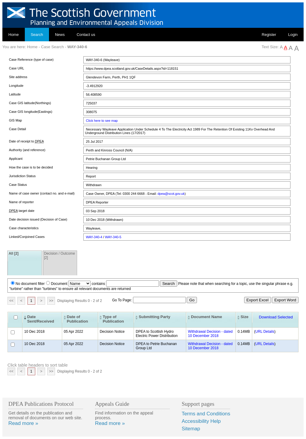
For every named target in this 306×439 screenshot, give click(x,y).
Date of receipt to (26, 141)
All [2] (14, 253)
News (60, 34)
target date (21, 211)
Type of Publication (113, 319)
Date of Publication (77, 319)
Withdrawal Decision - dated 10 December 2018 (210, 333)
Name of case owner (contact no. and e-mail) (42, 193)
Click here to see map (102, 120)
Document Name (206, 317)
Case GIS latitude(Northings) (30, 103)
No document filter (30, 284)
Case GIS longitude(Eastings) (30, 111)
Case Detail (17, 129)
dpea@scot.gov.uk (170, 193)
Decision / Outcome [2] (59, 255)
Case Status (18, 184)
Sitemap (191, 429)
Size (244, 317)
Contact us (85, 34)
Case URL (16, 68)
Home (13, 34)
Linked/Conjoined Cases (27, 237)
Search (37, 34)
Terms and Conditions (206, 414)
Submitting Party (154, 317)
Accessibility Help (201, 421)
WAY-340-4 (94, 237)
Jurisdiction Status (22, 176)
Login (293, 34)
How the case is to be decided (31, 167)
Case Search (52, 47)
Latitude (15, 94)
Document (59, 284)
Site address (18, 77)
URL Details (264, 331)
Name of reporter (21, 202)
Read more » (23, 423)
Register (269, 34)
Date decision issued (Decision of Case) (38, 219)
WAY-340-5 (113, 237)
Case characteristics (24, 228)
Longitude (16, 85)
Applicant (15, 158)
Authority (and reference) (27, 150)
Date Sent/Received (40, 319)
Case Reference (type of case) (31, 59)
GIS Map (15, 120)
